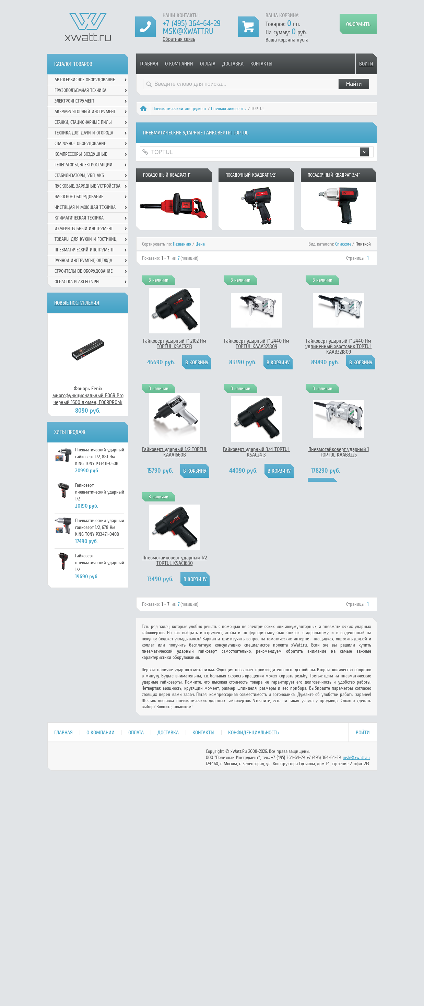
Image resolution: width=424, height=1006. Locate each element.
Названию (182, 244)
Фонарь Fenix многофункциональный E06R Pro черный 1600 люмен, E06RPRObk (87, 395)
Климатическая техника (79, 218)
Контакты (261, 63)
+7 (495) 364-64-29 (192, 23)
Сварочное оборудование (80, 143)
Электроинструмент (74, 101)
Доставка (233, 63)
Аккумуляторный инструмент (85, 112)
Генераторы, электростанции (84, 165)
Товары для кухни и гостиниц (86, 239)
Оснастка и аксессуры (77, 282)
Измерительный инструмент (84, 229)
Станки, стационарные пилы (83, 122)
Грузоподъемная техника (80, 90)
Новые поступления (76, 302)
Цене (200, 244)
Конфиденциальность (253, 732)
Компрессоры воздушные (81, 154)
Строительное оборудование (84, 271)
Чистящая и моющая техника (85, 207)
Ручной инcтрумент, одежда (83, 260)
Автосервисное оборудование (85, 80)
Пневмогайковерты (229, 108)
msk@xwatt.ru (188, 31)
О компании (179, 63)
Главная (149, 63)
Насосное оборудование (79, 197)
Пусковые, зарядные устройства (87, 186)
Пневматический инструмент (179, 108)
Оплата (207, 63)
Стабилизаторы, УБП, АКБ (79, 175)
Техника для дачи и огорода (84, 133)
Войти (366, 63)
